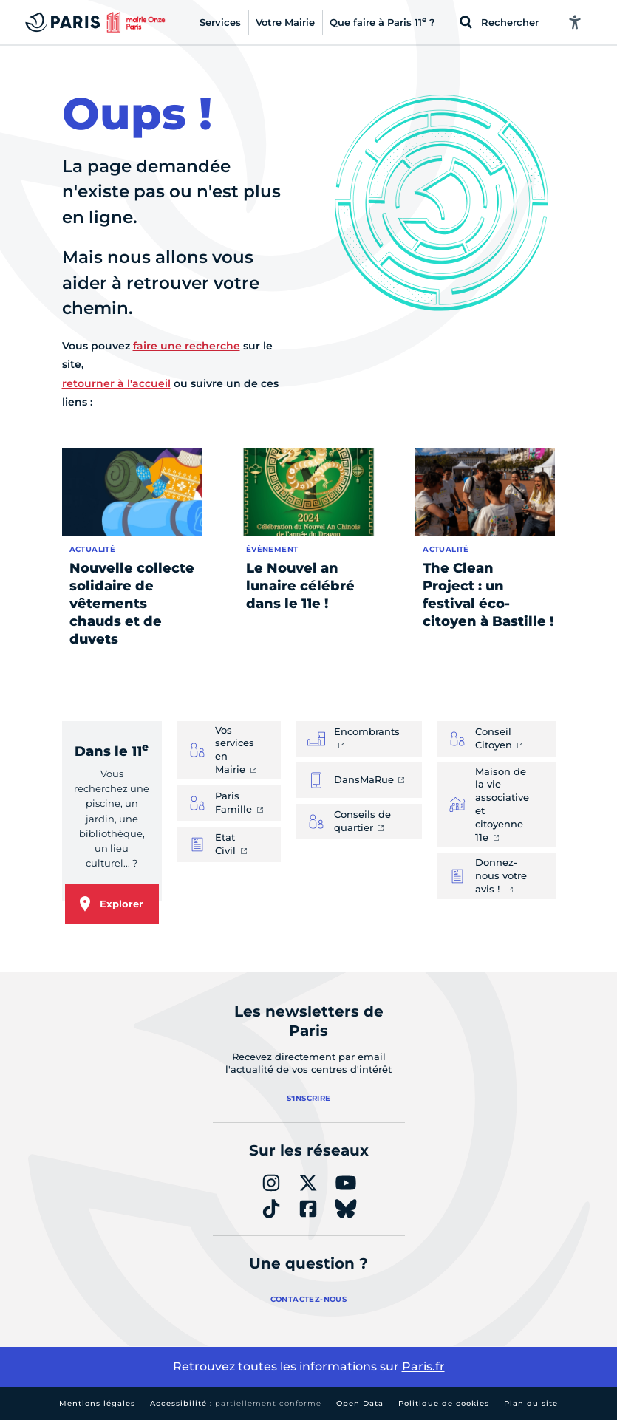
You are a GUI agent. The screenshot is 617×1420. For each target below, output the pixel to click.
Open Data (360, 1403)
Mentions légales (97, 1403)
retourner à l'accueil (116, 383)
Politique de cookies (443, 1403)
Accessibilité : (235, 1403)
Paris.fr (423, 1366)
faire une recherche (186, 346)
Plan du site (531, 1403)
